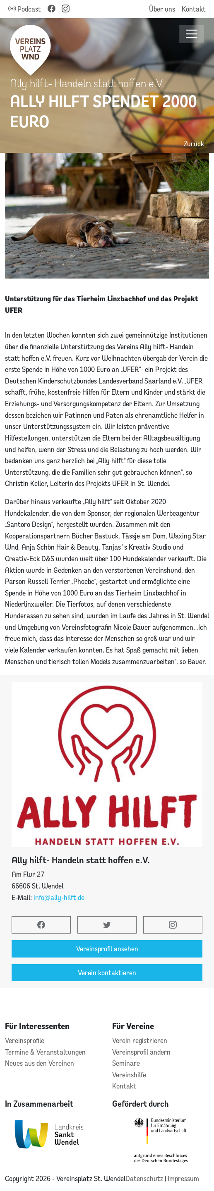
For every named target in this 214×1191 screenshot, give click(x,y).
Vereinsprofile (24, 1040)
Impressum (183, 1178)
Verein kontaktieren (107, 972)
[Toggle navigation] (191, 34)
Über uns (162, 9)
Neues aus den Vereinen (39, 1063)
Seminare (126, 1063)
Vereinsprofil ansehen (107, 948)
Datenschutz (145, 1178)
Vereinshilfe (129, 1074)
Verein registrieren (139, 1040)
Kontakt (194, 9)
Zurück (194, 143)
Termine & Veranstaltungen (45, 1052)
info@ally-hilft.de (59, 897)
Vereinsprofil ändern (141, 1052)
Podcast (24, 9)
